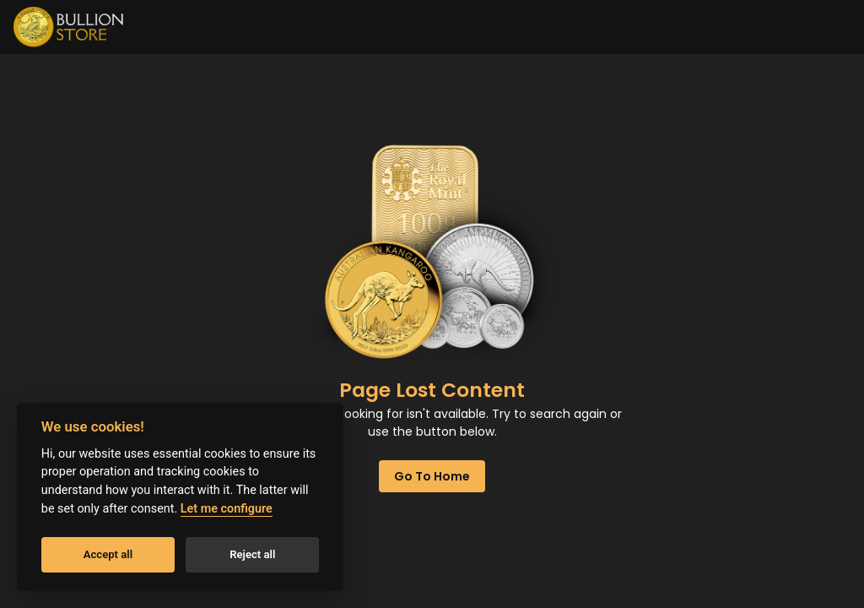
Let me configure (227, 509)
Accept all (108, 554)
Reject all (252, 554)
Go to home (432, 476)
